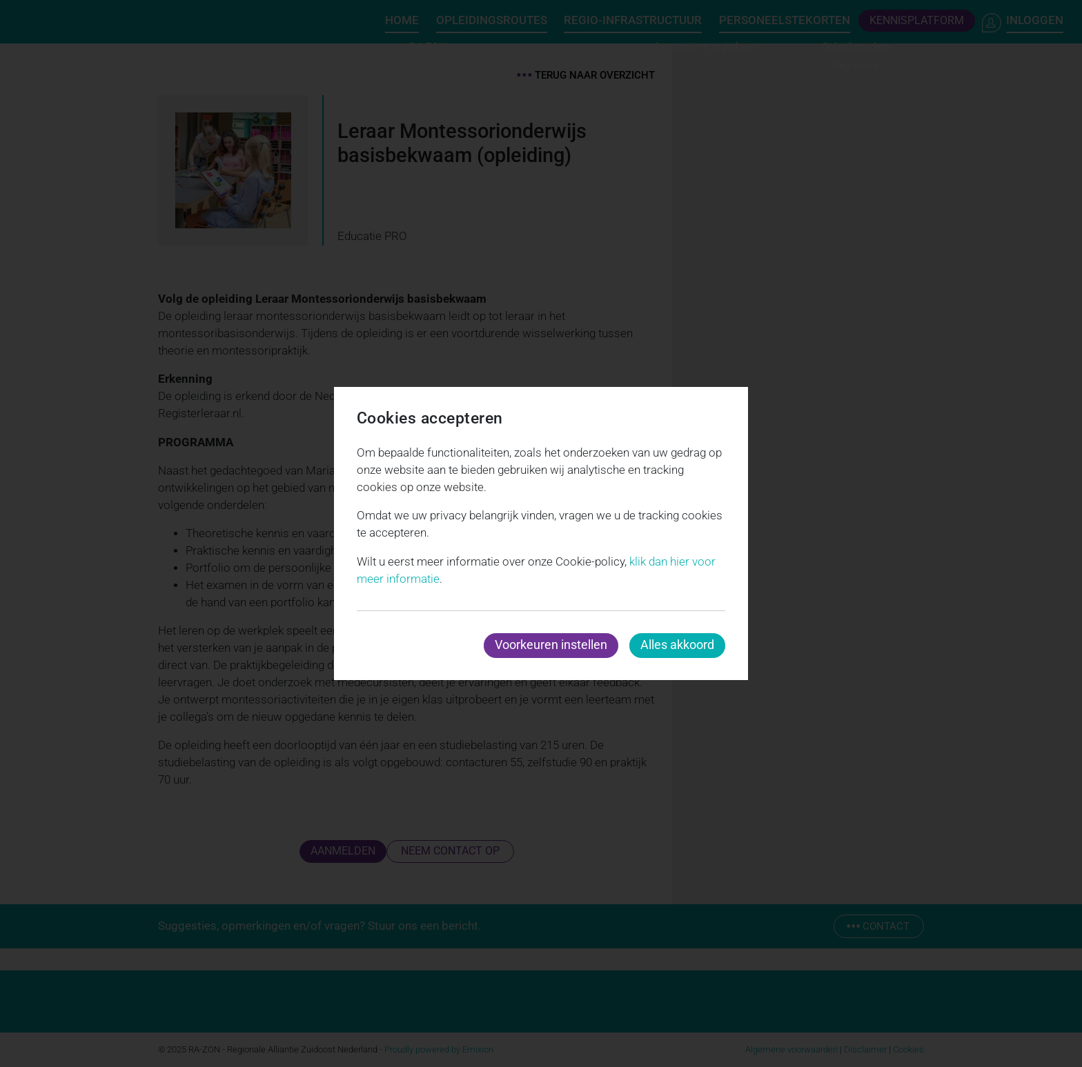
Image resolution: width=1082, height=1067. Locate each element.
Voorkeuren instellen (551, 644)
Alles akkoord (677, 644)
